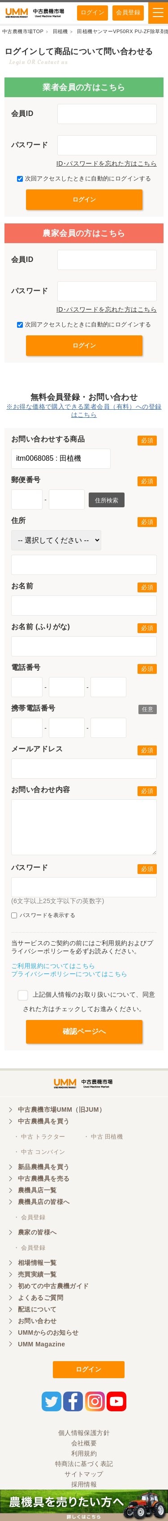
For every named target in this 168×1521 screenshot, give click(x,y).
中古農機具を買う (43, 1121)
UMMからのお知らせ (48, 1332)
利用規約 (84, 1453)
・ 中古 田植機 (103, 1136)
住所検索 (106, 500)
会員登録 (128, 12)
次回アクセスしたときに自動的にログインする (84, 178)
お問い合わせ (37, 1320)
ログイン (93, 12)
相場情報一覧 (37, 1262)
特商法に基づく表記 (84, 1463)
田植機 (60, 31)
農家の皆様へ (37, 1232)
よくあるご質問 (40, 1297)
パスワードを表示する (43, 915)
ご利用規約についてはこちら (53, 965)
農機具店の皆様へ (43, 1201)
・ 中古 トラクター (39, 1136)
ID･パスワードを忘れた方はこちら (106, 163)
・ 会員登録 (29, 1217)
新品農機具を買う (43, 1166)
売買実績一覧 (37, 1274)
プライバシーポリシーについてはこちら (69, 973)
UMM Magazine (41, 1344)
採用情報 (84, 1484)
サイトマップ (84, 1474)
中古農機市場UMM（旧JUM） (61, 1109)
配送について (37, 1309)
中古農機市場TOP (22, 31)
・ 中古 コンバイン (39, 1151)
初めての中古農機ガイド (53, 1286)
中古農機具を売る (43, 1178)
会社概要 (84, 1443)
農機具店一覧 (37, 1190)
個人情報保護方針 (84, 1432)
